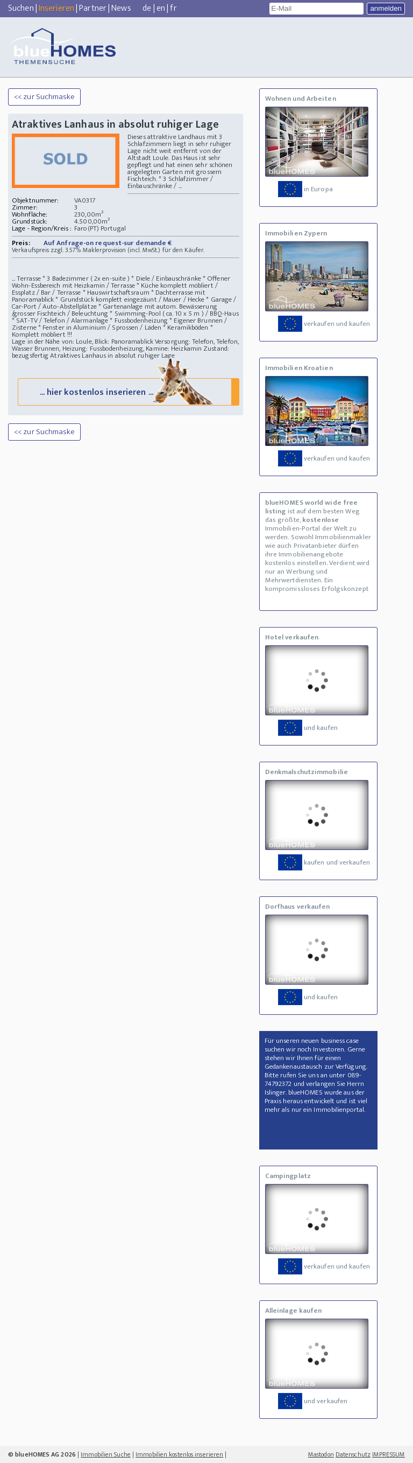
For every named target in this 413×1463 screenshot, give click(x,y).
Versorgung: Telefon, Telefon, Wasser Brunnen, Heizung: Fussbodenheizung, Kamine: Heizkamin (125, 345)
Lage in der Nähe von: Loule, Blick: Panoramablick (82, 341)
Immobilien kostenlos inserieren (179, 1454)
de (147, 8)
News (121, 8)
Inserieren (56, 8)
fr (173, 8)
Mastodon (321, 1454)
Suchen (21, 8)
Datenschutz (353, 1454)
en (160, 8)
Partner (92, 8)
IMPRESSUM (388, 1454)
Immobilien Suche (106, 1454)
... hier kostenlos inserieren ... (127, 391)
